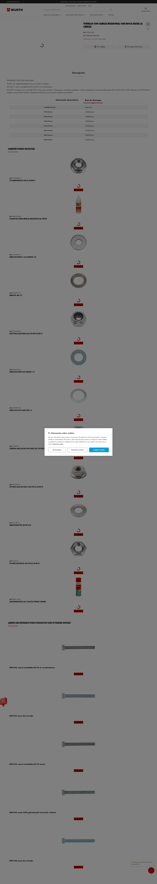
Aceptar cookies (99, 450)
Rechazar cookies (77, 450)
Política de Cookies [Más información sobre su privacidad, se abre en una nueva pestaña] (58, 444)
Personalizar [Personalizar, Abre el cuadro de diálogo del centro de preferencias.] (57, 450)
